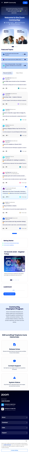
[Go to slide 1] (11, 280)
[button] (26, 449)
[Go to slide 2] (13, 280)
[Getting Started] (8, 36)
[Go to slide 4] (17, 280)
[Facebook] (17, 441)
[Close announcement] (25, 11)
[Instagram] (14, 441)
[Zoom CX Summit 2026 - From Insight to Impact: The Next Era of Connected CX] (14, 65)
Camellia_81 (7, 109)
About (3, 417)
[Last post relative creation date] (23, 88)
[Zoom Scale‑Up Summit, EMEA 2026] (14, 60)
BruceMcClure (8, 77)
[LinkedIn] (5, 441)
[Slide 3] (17, 46)
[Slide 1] (12, 46)
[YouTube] (11, 441)
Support (4, 433)
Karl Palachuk (8, 172)
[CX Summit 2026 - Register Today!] (14, 264)
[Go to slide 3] (15, 280)
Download (5, 422)
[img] (25, 11)
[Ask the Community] (21, 36)
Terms (2, 444)
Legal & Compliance (5, 446)
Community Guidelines (9, 245)
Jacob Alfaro (8, 93)
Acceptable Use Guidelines (19, 444)
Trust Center (10, 444)
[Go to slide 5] (18, 280)
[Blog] (2, 441)
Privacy (6, 444)
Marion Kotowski (8, 218)
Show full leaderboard (9, 293)
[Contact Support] (14, 364)
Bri (5, 188)
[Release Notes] (14, 347)
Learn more (13, 12)
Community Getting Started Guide (11, 243)
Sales (3, 427)
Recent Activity (7, 73)
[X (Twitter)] (8, 441)
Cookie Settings (13, 446)
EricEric (7, 202)
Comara (7, 125)
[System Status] (14, 380)
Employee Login (21, 446)
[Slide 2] (15, 46)
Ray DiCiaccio (8, 140)
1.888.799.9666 (5, 401)
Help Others (19, 73)
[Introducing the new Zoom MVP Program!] (14, 54)
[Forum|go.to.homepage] (10, 2)
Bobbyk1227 (7, 156)
